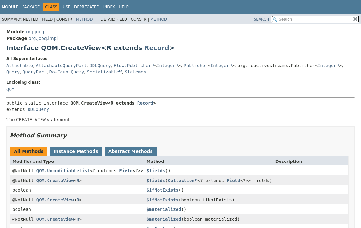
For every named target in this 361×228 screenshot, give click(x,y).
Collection (181, 180)
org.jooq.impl (43, 38)
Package (31, 7)
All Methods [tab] (28, 151)
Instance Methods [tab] (76, 151)
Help (124, 7)
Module (10, 7)
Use (66, 7)
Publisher (196, 65)
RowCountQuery (66, 71)
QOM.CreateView (55, 180)
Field (125, 170)
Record (156, 48)
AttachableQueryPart (61, 65)
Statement (137, 71)
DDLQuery (100, 65)
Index (109, 7)
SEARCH (261, 19)
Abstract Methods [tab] (130, 151)
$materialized (163, 209)
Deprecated (87, 7)
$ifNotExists (162, 190)
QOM (10, 89)
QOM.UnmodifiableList (63, 170)
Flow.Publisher (132, 65)
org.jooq (35, 31)
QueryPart (35, 71)
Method (84, 19)
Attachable (19, 65)
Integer (166, 65)
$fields (155, 170)
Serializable (103, 71)
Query (13, 71)
